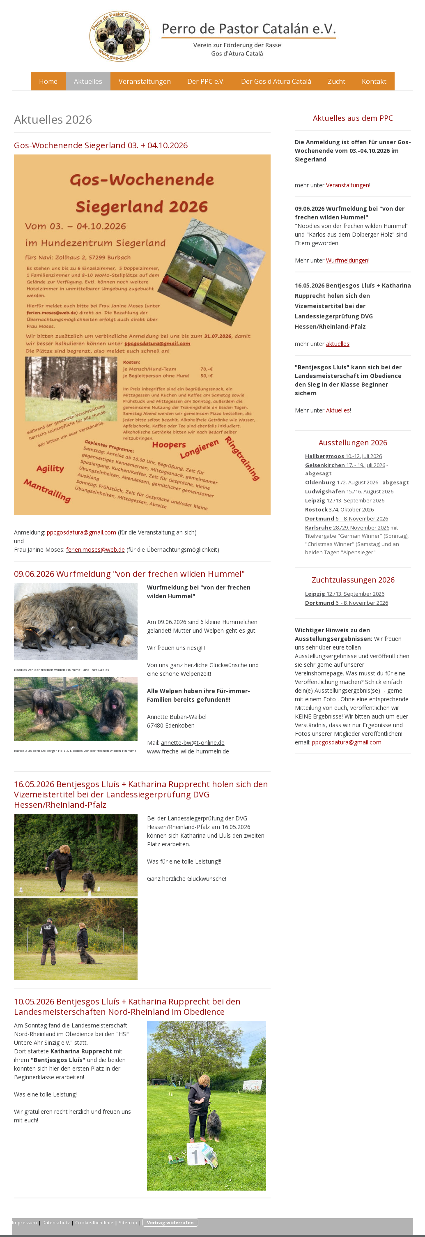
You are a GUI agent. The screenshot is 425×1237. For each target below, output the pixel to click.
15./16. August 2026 (349, 491)
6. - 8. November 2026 (346, 518)
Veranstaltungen (145, 81)
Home (48, 81)
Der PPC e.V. (206, 81)
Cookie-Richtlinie (94, 1222)
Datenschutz (56, 1222)
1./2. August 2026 (341, 482)
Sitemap (128, 1222)
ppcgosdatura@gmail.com (81, 532)
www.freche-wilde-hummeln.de (188, 751)
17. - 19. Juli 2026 (345, 465)
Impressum (24, 1222)
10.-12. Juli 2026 (343, 456)
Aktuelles (88, 81)
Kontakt (374, 81)
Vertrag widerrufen (170, 1222)
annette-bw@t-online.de (193, 742)
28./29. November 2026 (347, 527)
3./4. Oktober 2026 (339, 509)
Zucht (336, 81)
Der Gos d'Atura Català (276, 81)
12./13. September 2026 (344, 500)
